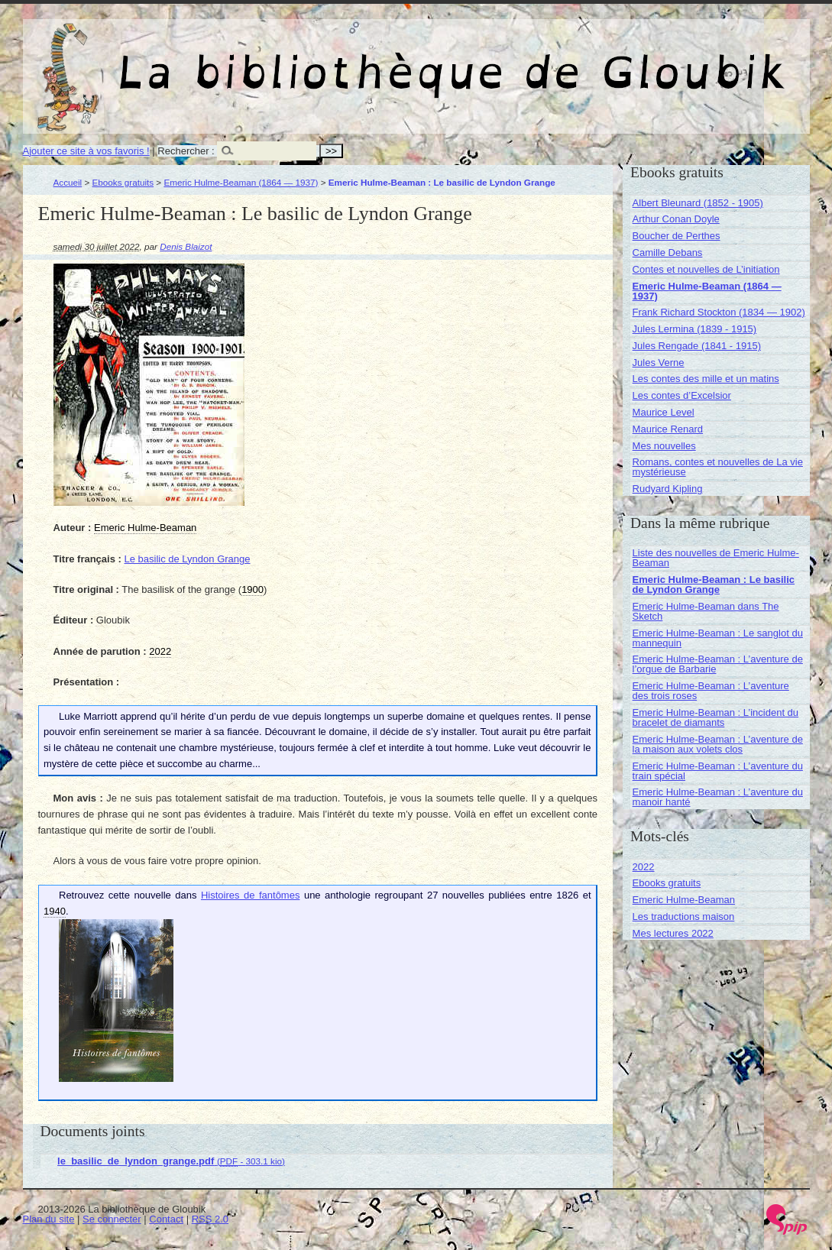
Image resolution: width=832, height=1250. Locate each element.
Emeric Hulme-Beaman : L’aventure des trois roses (711, 690)
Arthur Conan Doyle (676, 219)
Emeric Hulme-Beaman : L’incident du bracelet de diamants (716, 717)
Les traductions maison (684, 916)
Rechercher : (185, 151)
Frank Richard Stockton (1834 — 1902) (719, 312)
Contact (166, 1219)
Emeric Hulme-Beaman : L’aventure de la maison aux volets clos (718, 744)
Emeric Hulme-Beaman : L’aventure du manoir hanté (718, 797)
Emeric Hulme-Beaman (684, 899)
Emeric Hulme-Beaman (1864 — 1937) (240, 182)
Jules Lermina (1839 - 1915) (695, 329)
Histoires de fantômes (250, 895)
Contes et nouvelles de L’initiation (706, 269)
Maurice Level (663, 412)
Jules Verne (659, 362)
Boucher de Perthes (676, 235)
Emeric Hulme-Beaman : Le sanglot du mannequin (718, 638)
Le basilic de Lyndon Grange (187, 559)
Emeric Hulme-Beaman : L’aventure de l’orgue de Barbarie (718, 664)
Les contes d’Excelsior (682, 395)
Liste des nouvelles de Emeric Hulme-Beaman (716, 557)
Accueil (68, 182)
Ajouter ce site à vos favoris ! (86, 151)
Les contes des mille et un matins (706, 378)
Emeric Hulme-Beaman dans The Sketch (706, 611)
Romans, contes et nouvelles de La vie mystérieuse (718, 467)
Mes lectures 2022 (673, 933)
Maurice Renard (668, 429)
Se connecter (112, 1219)
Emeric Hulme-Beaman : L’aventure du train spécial (718, 771)
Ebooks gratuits (123, 182)
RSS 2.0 (210, 1219)
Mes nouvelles (664, 446)
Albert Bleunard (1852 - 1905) (698, 203)
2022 (644, 867)
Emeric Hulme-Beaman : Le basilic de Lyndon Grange (714, 584)
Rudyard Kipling (668, 488)
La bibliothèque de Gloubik (578, 59)
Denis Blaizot (186, 246)
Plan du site (49, 1219)
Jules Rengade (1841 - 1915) (697, 345)
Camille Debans (668, 252)
